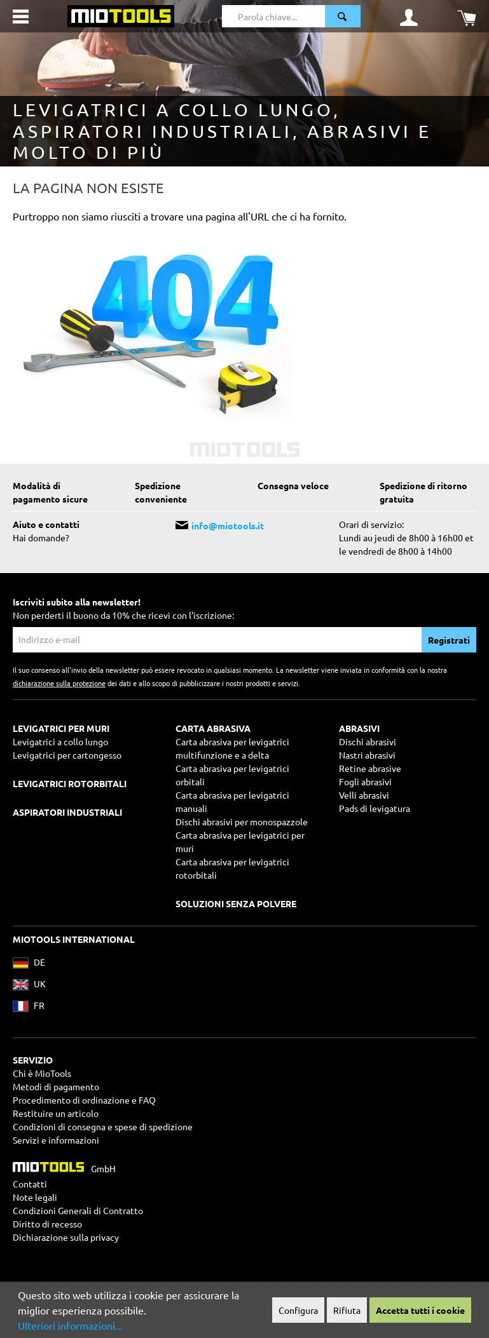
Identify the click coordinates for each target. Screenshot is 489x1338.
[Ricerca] (343, 16)
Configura (298, 1310)
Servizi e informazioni (56, 1139)
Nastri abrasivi (367, 754)
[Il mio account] (408, 16)
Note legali (35, 1197)
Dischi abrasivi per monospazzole (242, 821)
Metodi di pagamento (56, 1086)
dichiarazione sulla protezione (59, 683)
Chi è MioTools (42, 1073)
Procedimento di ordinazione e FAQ (84, 1099)
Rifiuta (347, 1310)
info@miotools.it (227, 525)
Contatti (30, 1183)
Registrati (449, 639)
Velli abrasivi (364, 795)
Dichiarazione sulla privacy (66, 1237)
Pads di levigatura (374, 808)
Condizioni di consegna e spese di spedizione (103, 1126)
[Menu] (21, 17)
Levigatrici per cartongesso (67, 754)
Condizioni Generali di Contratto (78, 1210)
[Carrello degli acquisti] (466, 16)
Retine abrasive (370, 768)
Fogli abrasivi (365, 781)
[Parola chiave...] (274, 16)
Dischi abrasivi (367, 741)
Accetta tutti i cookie (420, 1310)
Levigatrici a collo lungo (60, 741)
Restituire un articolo (56, 1113)
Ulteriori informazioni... (70, 1325)
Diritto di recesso (47, 1223)
